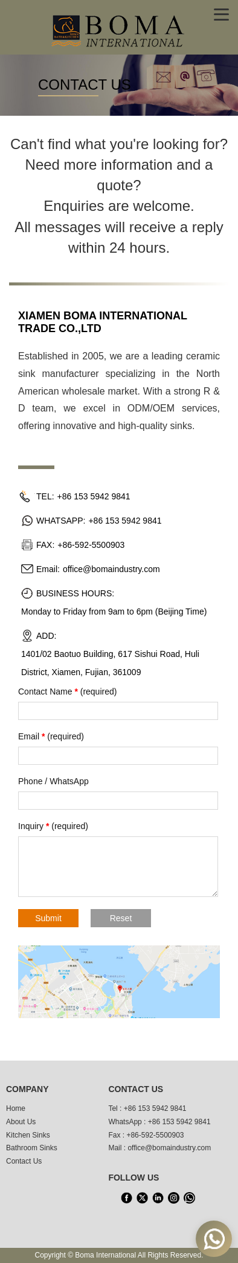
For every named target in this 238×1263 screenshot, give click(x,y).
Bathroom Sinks (31, 1148)
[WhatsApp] (189, 1198)
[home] (119, 30)
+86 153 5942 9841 (93, 496)
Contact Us (24, 1161)
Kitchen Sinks (28, 1135)
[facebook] (126, 1198)
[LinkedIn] (157, 1198)
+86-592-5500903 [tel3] (155, 1135)
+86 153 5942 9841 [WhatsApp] (179, 1122)
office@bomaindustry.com (111, 569)
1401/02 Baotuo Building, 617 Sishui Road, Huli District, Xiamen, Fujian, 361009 (110, 663)
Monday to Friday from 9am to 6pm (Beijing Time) (114, 611)
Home (15, 1108)
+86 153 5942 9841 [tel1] (155, 1108)
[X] (142, 1198)
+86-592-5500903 (90, 545)
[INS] (173, 1198)
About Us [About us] (21, 1122)
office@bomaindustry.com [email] (169, 1148)
